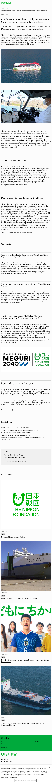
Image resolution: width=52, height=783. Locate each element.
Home (2, 8)
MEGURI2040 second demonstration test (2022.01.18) (16, 432)
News (7, 8)
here (2, 768)
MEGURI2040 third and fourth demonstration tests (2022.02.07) (19, 430)
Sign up (4, 747)
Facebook (4, 759)
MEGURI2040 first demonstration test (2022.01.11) (15, 435)
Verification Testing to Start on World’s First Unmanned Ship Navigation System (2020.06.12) (22, 438)
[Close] (49, 767)
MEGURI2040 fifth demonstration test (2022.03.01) (16, 428)
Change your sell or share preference (9, 777)
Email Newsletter (7, 761)
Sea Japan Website (7, 410)
